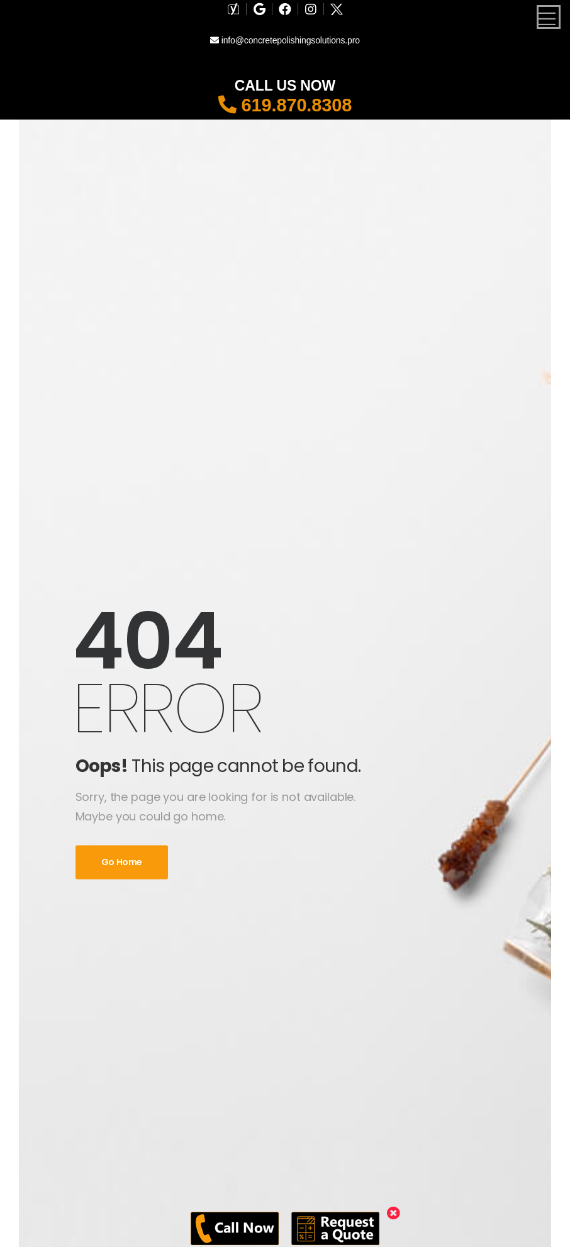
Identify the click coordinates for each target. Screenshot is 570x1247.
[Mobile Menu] (549, 17)
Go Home (122, 862)
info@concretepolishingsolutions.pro (285, 40)
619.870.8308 (285, 105)
